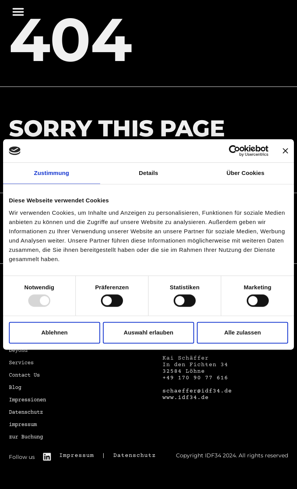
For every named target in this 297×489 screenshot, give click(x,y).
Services (21, 363)
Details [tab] (148, 173)
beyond (18, 351)
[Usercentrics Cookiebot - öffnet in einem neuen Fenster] (234, 150)
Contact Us (24, 375)
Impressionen (27, 400)
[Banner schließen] (285, 150)
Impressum (76, 455)
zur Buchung (26, 437)
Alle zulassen (242, 332)
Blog (15, 388)
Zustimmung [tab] (51, 173)
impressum (23, 425)
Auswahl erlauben (148, 332)
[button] (18, 11)
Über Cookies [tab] (246, 173)
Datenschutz (26, 412)
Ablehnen (54, 332)
